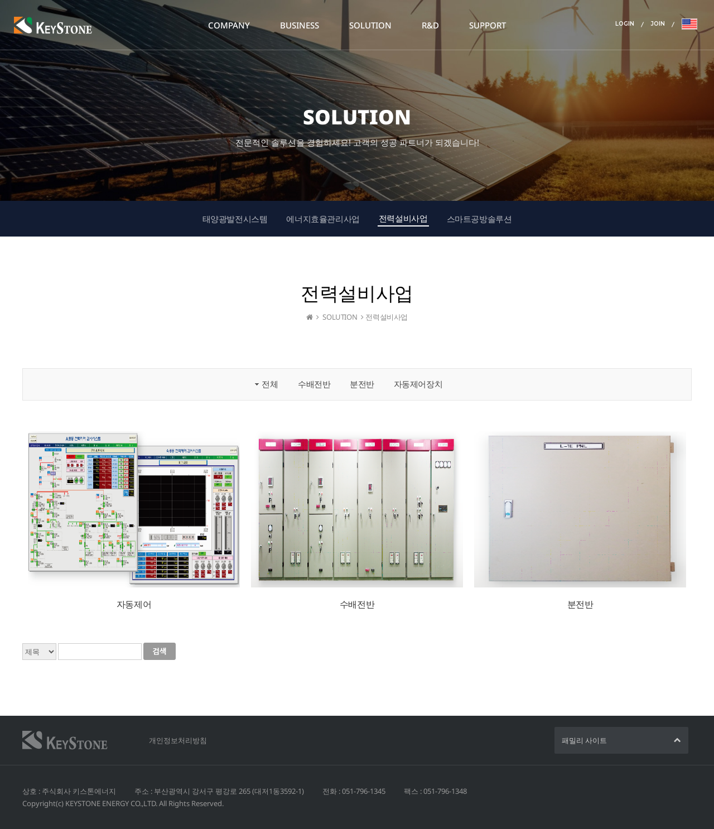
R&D (430, 25)
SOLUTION (370, 25)
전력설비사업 (403, 218)
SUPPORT (487, 25)
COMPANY (229, 25)
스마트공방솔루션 (479, 218)
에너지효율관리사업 (322, 218)
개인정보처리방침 (178, 740)
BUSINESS (299, 25)
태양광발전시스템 (235, 218)
